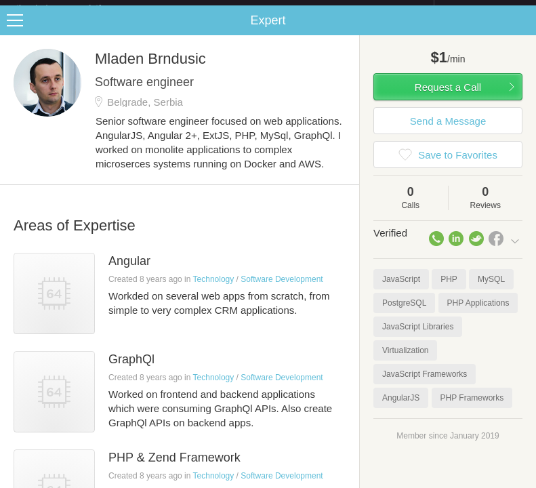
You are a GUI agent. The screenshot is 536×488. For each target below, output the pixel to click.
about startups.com (482, 9)
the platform (73, 7)
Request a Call (448, 98)
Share (522, 31)
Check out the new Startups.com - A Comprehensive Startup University (286, 9)
